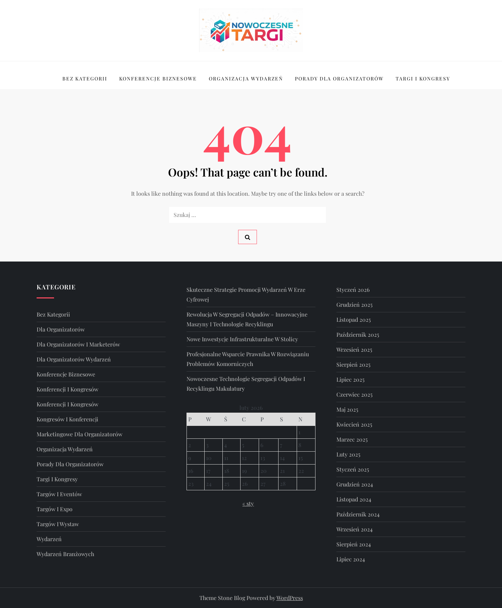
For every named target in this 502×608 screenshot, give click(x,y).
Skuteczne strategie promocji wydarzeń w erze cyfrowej (246, 294)
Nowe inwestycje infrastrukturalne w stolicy (242, 339)
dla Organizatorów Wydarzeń (74, 359)
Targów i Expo (55, 509)
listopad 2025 (353, 319)
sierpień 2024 (353, 544)
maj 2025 (347, 409)
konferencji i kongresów (67, 389)
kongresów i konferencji (67, 419)
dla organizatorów (61, 329)
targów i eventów (59, 494)
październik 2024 (358, 514)
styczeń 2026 (353, 289)
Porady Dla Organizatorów (339, 78)
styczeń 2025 (352, 469)
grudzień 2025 (354, 304)
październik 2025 (357, 334)
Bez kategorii (84, 78)
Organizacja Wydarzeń (246, 78)
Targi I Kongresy (423, 78)
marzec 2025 (352, 439)
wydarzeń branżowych (65, 554)
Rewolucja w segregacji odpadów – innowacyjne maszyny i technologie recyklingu (247, 319)
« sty (248, 503)
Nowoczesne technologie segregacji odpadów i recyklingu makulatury (246, 383)
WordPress (289, 597)
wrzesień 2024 (354, 529)
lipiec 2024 (350, 559)
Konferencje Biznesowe (158, 78)
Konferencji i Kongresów (67, 404)
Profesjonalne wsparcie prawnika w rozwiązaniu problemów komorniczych (248, 358)
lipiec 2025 (350, 379)
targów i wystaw (58, 524)
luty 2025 (348, 454)
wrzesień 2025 (354, 349)
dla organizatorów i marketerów (78, 344)
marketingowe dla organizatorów (79, 434)
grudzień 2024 (354, 484)
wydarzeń (49, 539)
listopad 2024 (353, 499)
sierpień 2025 (353, 364)
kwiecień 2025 (354, 424)
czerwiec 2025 (354, 394)
